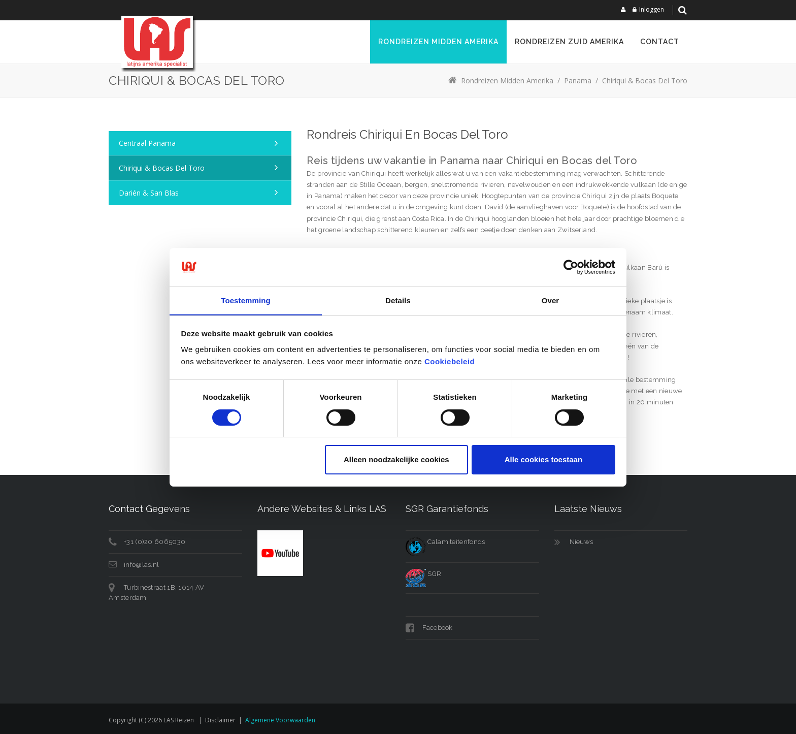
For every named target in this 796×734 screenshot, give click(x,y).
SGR (423, 574)
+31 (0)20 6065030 (154, 542)
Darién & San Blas (149, 193)
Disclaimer (220, 720)
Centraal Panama (147, 143)
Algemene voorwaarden (280, 720)
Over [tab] (550, 300)
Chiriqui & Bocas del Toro (162, 168)
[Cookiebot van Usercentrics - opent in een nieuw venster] (570, 266)
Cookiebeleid (449, 362)
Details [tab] (398, 300)
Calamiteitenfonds (445, 542)
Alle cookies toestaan (543, 460)
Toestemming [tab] (246, 300)
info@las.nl (141, 564)
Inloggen (651, 9)
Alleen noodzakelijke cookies (396, 460)
